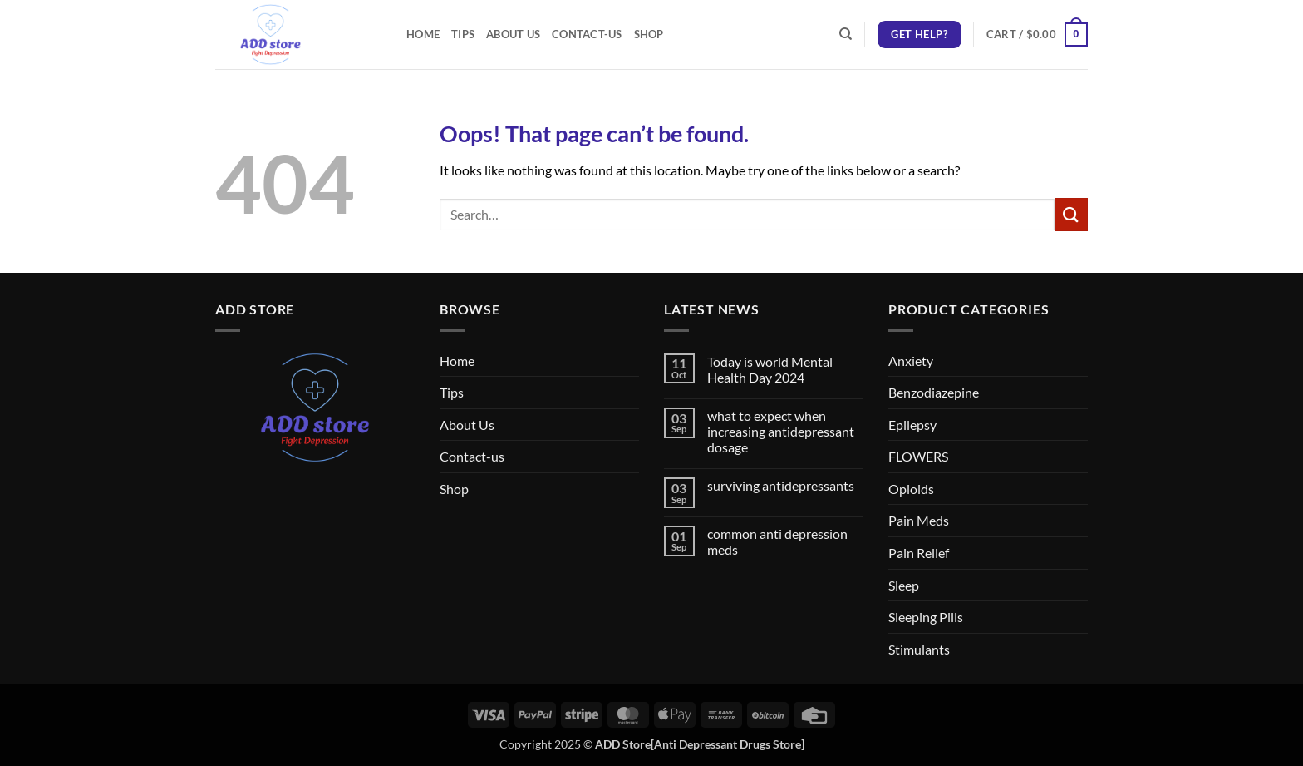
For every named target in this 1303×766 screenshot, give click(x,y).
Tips (462, 34)
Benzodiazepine (933, 392)
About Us (513, 34)
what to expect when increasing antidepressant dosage (780, 431)
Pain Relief (918, 553)
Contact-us (587, 34)
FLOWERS (918, 456)
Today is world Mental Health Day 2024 (770, 369)
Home (423, 34)
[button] (1037, 35)
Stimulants (919, 649)
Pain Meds (918, 520)
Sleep (903, 585)
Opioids (911, 489)
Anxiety (910, 360)
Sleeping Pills (925, 617)
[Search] (845, 34)
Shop (649, 34)
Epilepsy (912, 424)
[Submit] (1071, 214)
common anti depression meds (777, 541)
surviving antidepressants (780, 485)
